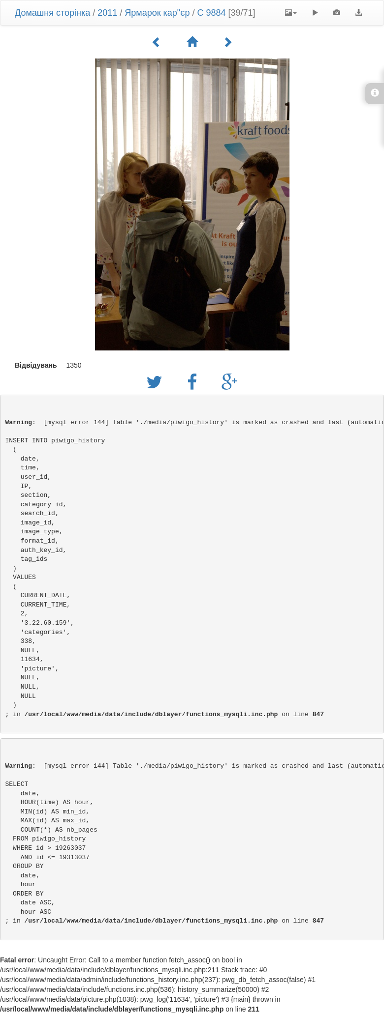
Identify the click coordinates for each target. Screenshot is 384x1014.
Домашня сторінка (52, 13)
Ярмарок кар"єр (157, 13)
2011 (107, 13)
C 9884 (211, 13)
